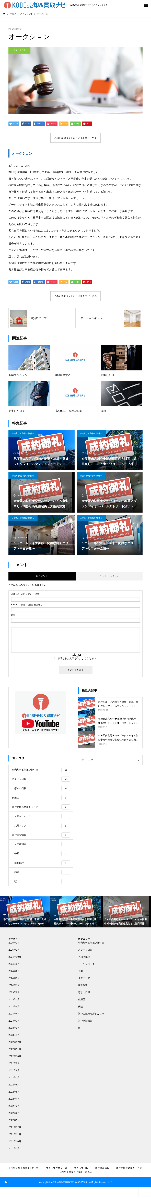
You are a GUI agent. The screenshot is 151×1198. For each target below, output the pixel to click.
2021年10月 (14, 1152)
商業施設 (83, 996)
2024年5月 (14, 988)
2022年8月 (14, 1081)
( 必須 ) (25, 594)
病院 (80, 1017)
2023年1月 (14, 1045)
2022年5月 (14, 1102)
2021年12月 (14, 1137)
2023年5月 (14, 1017)
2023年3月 (14, 1031)
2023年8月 (14, 1003)
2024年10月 (14, 967)
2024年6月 (14, 981)
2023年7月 (14, 1010)
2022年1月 (14, 1130)
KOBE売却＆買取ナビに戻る (24, 1178)
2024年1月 (14, 996)
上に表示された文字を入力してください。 (75, 658)
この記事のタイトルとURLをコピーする (75, 138)
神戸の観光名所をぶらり (91, 1024)
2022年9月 (14, 1074)
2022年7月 (14, 1088)
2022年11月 (14, 1059)
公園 (80, 981)
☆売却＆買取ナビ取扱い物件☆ (75, 1182)
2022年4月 (14, 1109)
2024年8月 (14, 974)
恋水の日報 (84, 1003)
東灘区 (81, 1010)
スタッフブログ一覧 (56, 1178)
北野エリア (84, 988)
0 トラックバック (109, 576)
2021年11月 (14, 1145)
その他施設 (84, 967)
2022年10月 (14, 1067)
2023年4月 (14, 1024)
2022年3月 (14, 1116)
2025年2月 (14, 953)
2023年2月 (14, 1038)
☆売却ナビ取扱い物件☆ (23, 433)
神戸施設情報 (85, 1031)
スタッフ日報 (19, 50)
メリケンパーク (86, 974)
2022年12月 (14, 1052)
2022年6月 (14, 1095)
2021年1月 (14, 1159)
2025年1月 (14, 960)
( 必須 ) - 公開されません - (27, 605)
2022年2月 (14, 1123)
